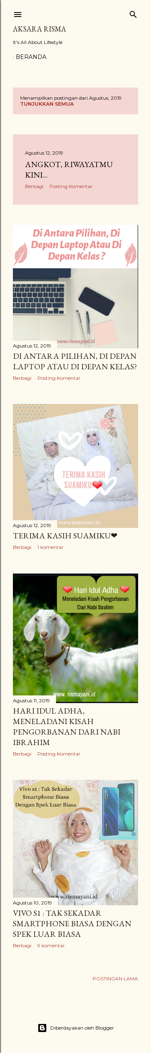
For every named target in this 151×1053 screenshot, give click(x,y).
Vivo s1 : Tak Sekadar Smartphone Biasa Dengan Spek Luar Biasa (72, 923)
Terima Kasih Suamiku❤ (65, 535)
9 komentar (51, 945)
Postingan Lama (115, 979)
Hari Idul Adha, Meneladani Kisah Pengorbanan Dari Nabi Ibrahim (66, 726)
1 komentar (50, 547)
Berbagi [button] (34, 186)
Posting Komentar (71, 186)
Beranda (31, 57)
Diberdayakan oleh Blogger (75, 1028)
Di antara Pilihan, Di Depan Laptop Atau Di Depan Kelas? (75, 361)
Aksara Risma (39, 28)
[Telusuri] (133, 13)
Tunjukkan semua (47, 104)
